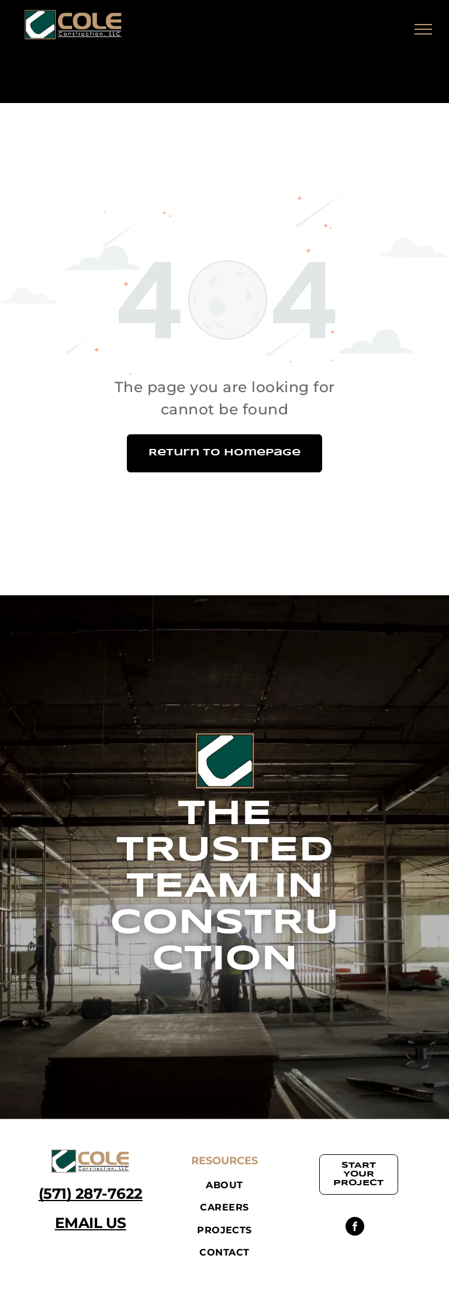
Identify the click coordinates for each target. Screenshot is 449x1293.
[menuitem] (224, 1185)
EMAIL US (90, 1223)
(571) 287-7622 (91, 1193)
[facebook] (355, 1228)
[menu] (423, 29)
